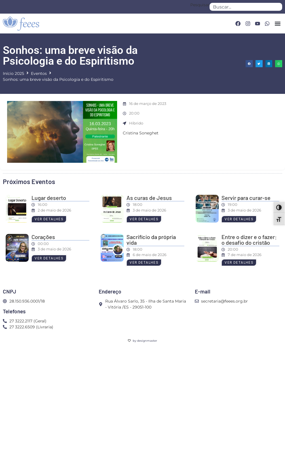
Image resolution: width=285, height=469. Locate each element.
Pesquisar (200, 5)
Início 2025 (13, 73)
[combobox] (246, 7)
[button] (277, 23)
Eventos (39, 73)
